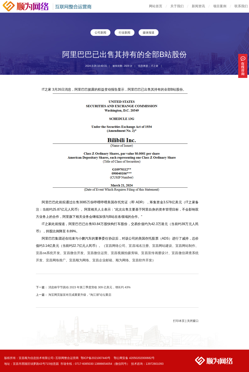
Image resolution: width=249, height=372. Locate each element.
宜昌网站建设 (162, 245)
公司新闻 (100, 32)
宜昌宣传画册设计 (154, 253)
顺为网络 (122, 260)
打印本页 (179, 320)
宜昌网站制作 (185, 245)
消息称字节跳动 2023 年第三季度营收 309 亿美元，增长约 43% (89, 287)
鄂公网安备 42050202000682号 (134, 358)
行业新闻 (124, 32)
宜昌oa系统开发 (48, 253)
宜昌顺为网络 (79, 260)
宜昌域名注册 (139, 245)
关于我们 (177, 6)
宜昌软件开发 (142, 260)
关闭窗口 (193, 320)
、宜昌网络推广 (54, 260)
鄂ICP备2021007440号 (96, 358)
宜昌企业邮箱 (102, 260)
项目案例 (219, 6)
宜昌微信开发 (73, 253)
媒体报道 (148, 32)
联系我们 (241, 6)
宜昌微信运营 (97, 253)
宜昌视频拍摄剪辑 (124, 253)
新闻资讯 (198, 6)
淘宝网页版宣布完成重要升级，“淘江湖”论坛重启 (79, 294)
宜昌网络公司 (115, 245)
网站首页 (155, 6)
